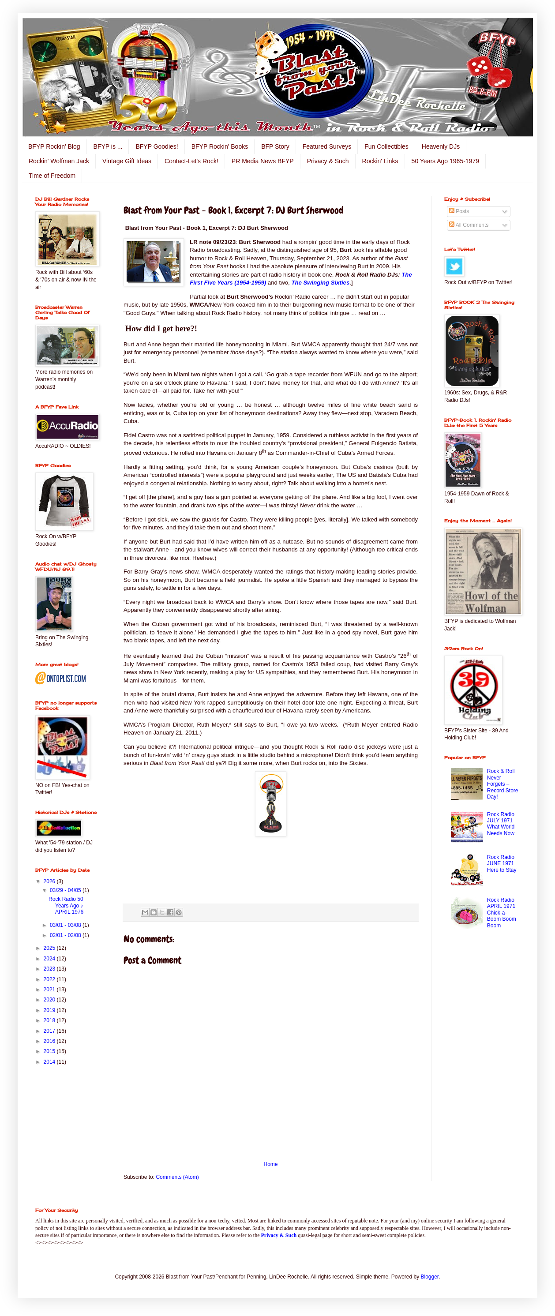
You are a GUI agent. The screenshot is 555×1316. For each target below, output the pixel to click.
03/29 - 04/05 (66, 890)
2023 (50, 969)
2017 (50, 1031)
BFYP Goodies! (156, 146)
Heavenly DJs (441, 146)
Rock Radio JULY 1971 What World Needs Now (500, 823)
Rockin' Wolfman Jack (59, 161)
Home (270, 1164)
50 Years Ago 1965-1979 (445, 161)
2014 (50, 1062)
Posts (459, 211)
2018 (50, 1020)
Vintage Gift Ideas (126, 161)
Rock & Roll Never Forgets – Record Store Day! (502, 784)
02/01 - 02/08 (66, 935)
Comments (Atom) (177, 1177)
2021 (50, 989)
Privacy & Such (328, 161)
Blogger (430, 1277)
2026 (50, 881)
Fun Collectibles (386, 146)
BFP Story (275, 146)
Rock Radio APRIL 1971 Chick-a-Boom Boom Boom (501, 913)
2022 (50, 979)
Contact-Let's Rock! (191, 161)
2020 (50, 1000)
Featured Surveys (327, 146)
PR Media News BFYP (263, 161)
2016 (50, 1041)
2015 (50, 1051)
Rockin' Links (380, 161)
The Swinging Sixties (320, 282)
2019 (50, 1010)
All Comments (468, 225)
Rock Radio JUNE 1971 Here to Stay (502, 863)
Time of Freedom (52, 175)
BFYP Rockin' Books (219, 146)
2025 (50, 948)
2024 (50, 959)
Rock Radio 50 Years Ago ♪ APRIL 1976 (66, 905)
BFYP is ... (108, 146)
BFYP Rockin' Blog (54, 146)
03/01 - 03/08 (66, 925)
